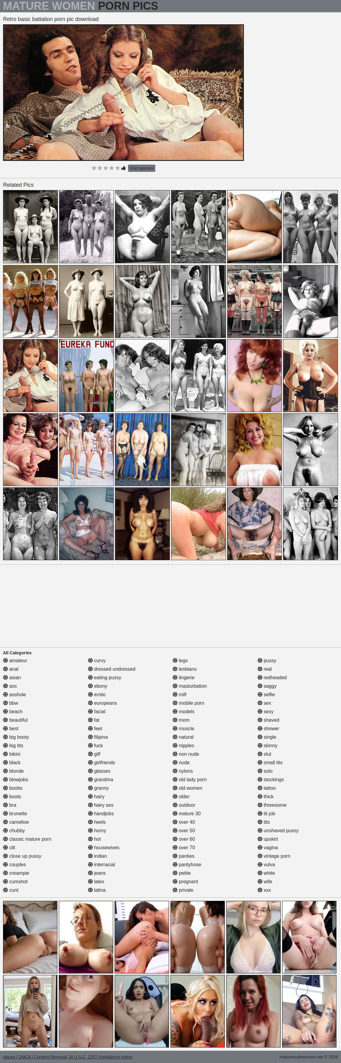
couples (14, 864)
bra (9, 805)
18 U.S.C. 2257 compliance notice (100, 1056)
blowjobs (15, 779)
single (267, 737)
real (265, 669)
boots (12, 796)
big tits (13, 745)
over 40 (184, 822)
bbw (10, 703)
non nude (186, 754)
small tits (270, 762)
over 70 (184, 847)
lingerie (183, 677)
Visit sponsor (142, 168)
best (11, 728)
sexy (266, 711)
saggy (267, 686)
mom (181, 720)
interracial (101, 864)
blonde (13, 771)
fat (94, 720)
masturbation (190, 686)
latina (97, 890)
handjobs (101, 813)
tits (264, 822)
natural (183, 737)
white (266, 873)
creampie (16, 873)
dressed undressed (112, 669)
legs (180, 660)
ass (10, 686)
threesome (272, 805)
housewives (104, 847)
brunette (15, 813)
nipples (183, 745)
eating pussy (104, 677)
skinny (268, 745)
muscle (183, 728)
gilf (94, 754)
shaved (268, 720)
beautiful (15, 720)
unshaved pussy (278, 830)
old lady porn (190, 779)
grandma (100, 779)
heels (97, 822)
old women (187, 788)
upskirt (268, 839)
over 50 (184, 830)
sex (264, 703)
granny (98, 788)
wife (265, 881)
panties (183, 856)
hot (94, 839)
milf (179, 694)
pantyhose (187, 864)
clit (9, 847)
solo (265, 771)
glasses (99, 771)
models (183, 711)
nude (181, 762)
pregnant (185, 881)
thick (266, 796)
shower (268, 728)
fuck (95, 745)
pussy (267, 660)
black (12, 762)
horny (97, 830)
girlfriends (101, 762)
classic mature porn (27, 839)
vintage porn (274, 856)
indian (97, 856)
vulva (266, 864)
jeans (97, 873)
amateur (15, 660)
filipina (98, 737)
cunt (11, 890)
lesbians (185, 669)
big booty (16, 737)
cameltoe (16, 822)
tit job (266, 813)
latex (96, 881)
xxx (264, 890)
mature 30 (187, 813)
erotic (97, 694)
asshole (14, 694)
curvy (97, 660)
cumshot (15, 881)
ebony (97, 686)
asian (12, 677)
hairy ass (100, 805)
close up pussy (22, 856)
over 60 (184, 839)
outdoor (184, 805)
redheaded (272, 677)
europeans (102, 703)
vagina (268, 847)
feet (95, 728)
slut (264, 754)
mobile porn (188, 703)
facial (97, 711)
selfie (266, 694)
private (183, 890)
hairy (96, 796)
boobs (12, 788)
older (181, 796)
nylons (183, 771)
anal (11, 669)
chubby (14, 830)
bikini (11, 754)
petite (182, 873)
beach (12, 711)
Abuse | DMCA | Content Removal (35, 1056)
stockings (271, 779)
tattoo (267, 788)
